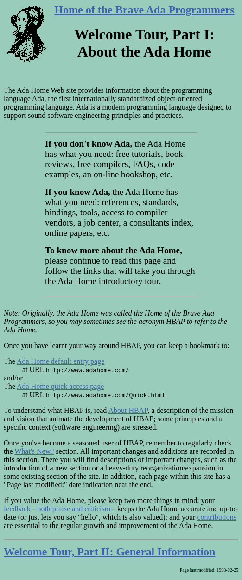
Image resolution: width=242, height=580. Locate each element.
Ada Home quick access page (60, 386)
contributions (216, 517)
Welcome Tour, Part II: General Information (109, 552)
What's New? (34, 451)
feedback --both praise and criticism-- (59, 509)
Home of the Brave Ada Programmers (144, 10)
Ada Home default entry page (60, 361)
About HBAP (127, 410)
